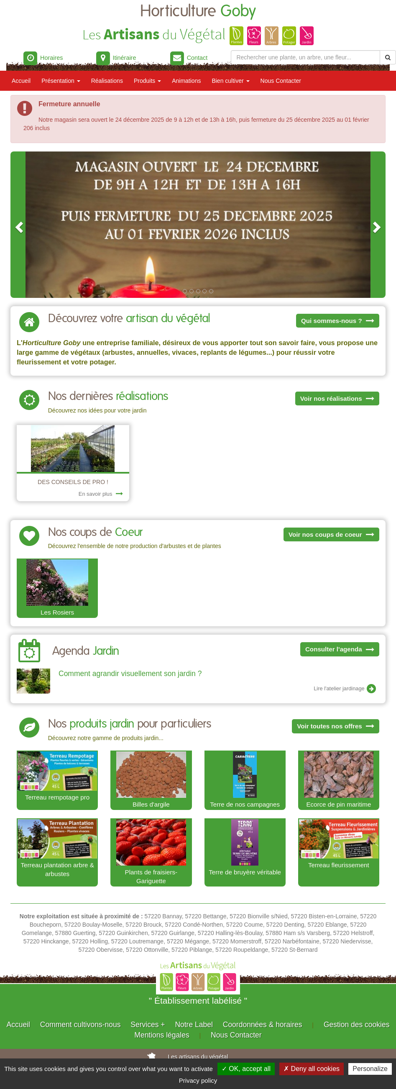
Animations (186, 80)
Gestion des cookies (357, 1024)
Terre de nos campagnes (245, 804)
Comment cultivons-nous (80, 1024)
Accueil (21, 80)
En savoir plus (101, 494)
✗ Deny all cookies (312, 1068)
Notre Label (193, 1024)
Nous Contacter (281, 80)
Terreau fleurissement (338, 865)
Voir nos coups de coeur (331, 534)
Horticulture (198, 11)
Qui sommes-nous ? (337, 320)
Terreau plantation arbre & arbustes (57, 869)
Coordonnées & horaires (262, 1024)
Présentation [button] (60, 80)
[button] (18, 224)
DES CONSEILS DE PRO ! (73, 482)
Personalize (370, 1068)
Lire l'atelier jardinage (345, 689)
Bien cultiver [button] (230, 80)
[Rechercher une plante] (305, 57)
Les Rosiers (57, 612)
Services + (147, 1024)
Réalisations (107, 80)
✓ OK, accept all (246, 1068)
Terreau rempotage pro (57, 797)
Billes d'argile (151, 804)
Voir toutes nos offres (335, 726)
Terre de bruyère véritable (245, 872)
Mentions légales (161, 1035)
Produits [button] (147, 80)
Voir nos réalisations (337, 398)
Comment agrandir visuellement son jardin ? (130, 673)
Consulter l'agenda (339, 649)
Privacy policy (198, 1080)
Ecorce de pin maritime (338, 804)
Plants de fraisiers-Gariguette (151, 877)
